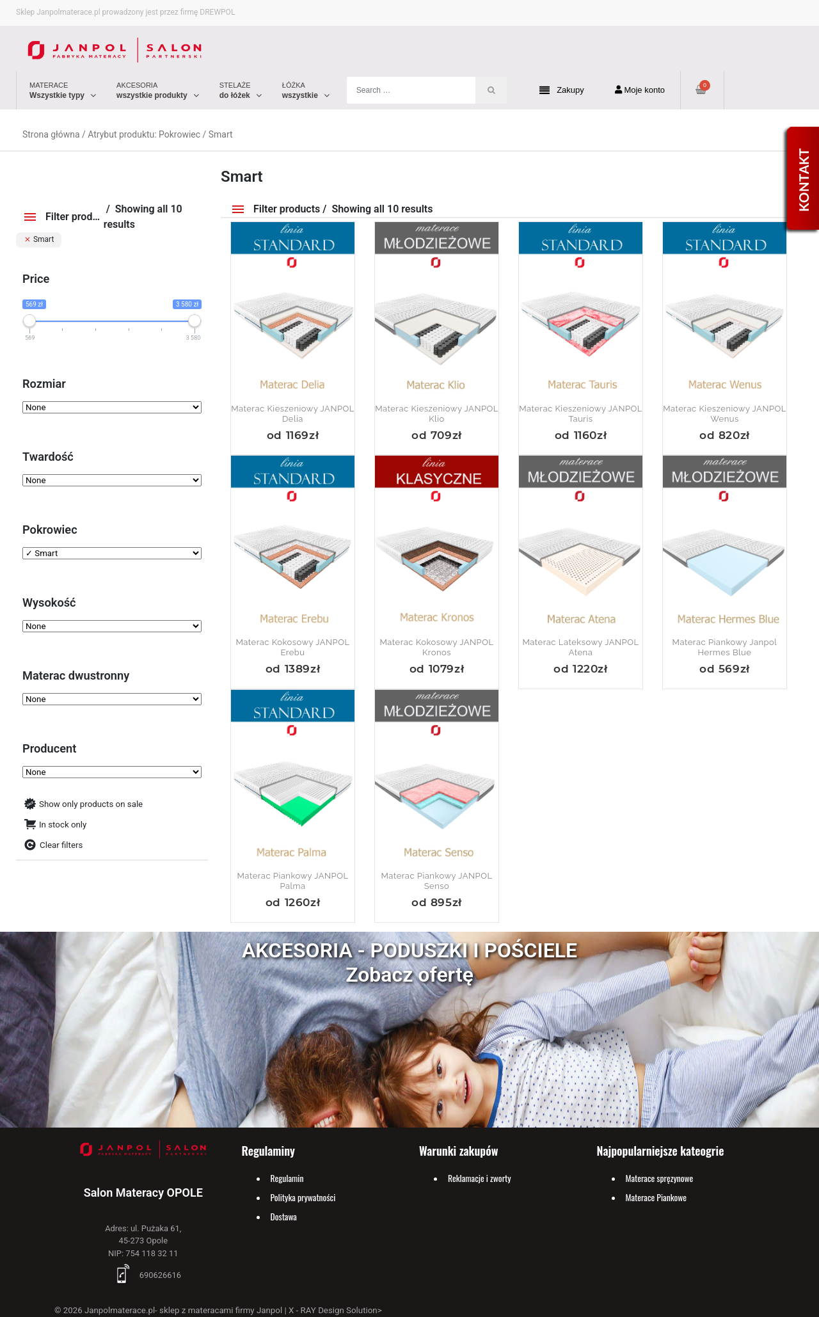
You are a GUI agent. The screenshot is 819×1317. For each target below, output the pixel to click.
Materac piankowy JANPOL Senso (437, 881)
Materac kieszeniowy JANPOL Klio (436, 414)
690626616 (143, 1275)
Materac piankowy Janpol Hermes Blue (724, 647)
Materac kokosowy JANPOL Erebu (292, 647)
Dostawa (284, 1216)
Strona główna (51, 134)
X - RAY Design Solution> (335, 1310)
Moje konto (640, 90)
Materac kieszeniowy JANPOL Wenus (724, 414)
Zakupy (561, 90)
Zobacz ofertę (409, 974)
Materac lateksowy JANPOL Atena (581, 647)
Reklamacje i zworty (479, 1178)
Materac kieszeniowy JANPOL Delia (292, 414)
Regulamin (287, 1178)
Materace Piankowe (656, 1197)
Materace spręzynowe (660, 1178)
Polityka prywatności (303, 1197)
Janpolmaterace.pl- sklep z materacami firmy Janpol (183, 1310)
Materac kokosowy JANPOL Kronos (436, 647)
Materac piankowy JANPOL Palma (293, 881)
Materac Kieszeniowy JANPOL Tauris (580, 414)
